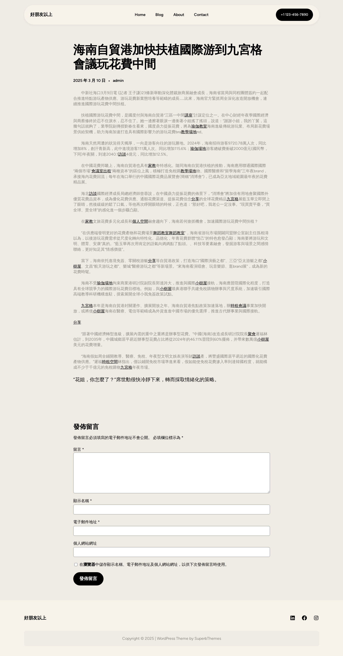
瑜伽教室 (199, 126)
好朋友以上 (41, 14)
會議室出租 (101, 171)
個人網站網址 (85, 543)
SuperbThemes (207, 638)
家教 (152, 165)
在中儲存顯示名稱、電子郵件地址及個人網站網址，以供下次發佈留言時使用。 (154, 564)
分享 (195, 199)
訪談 (122, 154)
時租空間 (110, 361)
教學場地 (189, 132)
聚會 (252, 334)
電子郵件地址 (86, 522)
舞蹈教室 (161, 233)
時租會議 (238, 305)
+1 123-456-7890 (294, 15)
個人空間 (140, 221)
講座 (189, 115)
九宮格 (233, 199)
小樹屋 (201, 283)
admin (118, 80)
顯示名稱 (82, 500)
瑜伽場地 (198, 148)
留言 (78, 449)
